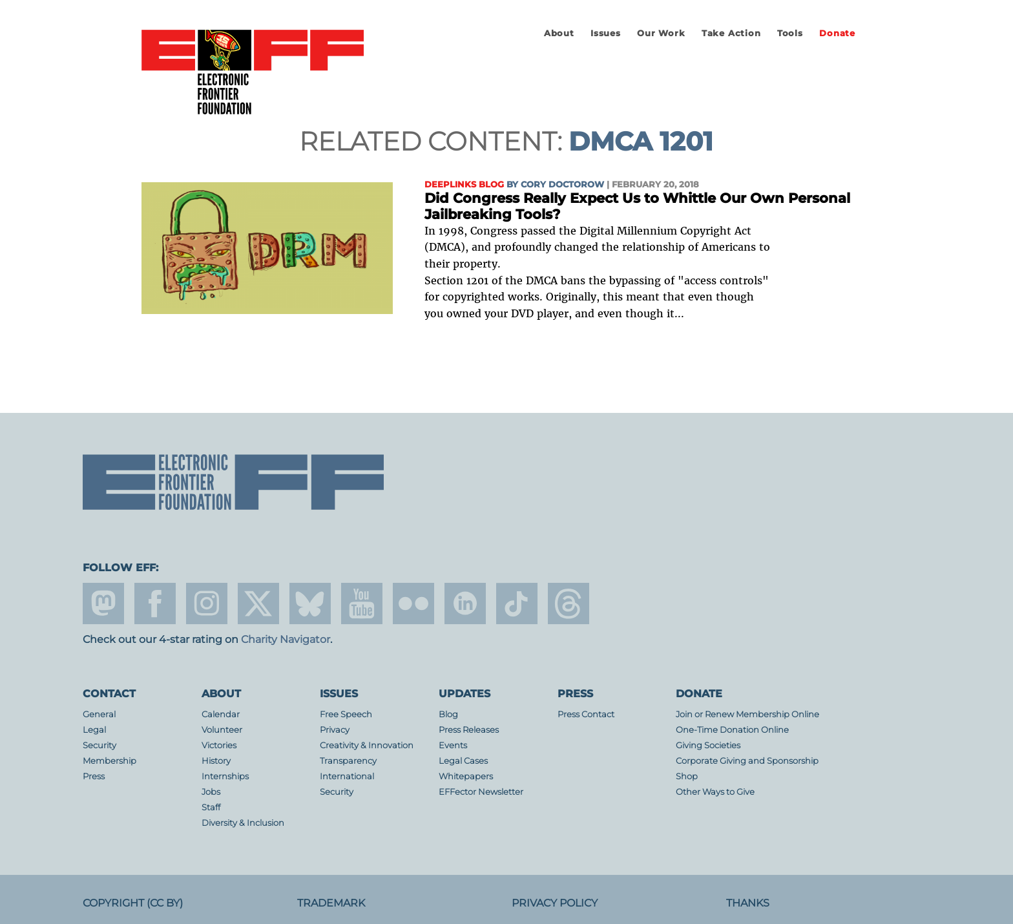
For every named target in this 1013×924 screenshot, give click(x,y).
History (216, 761)
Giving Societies (708, 745)
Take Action (731, 33)
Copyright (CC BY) (133, 903)
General (99, 714)
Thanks (747, 903)
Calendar (221, 714)
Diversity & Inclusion (243, 823)
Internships (225, 776)
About (559, 33)
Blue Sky (310, 603)
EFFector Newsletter (481, 792)
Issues (605, 33)
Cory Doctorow (562, 184)
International (347, 776)
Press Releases (469, 730)
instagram (206, 603)
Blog (448, 714)
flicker (413, 603)
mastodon (103, 603)
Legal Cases (463, 761)
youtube (361, 603)
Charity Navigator (285, 639)
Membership (109, 761)
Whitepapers (466, 776)
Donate (837, 33)
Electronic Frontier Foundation (252, 73)
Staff (211, 807)
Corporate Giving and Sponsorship (747, 761)
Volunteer (222, 730)
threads (568, 603)
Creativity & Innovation (366, 745)
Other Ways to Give (715, 792)
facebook (155, 603)
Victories (219, 745)
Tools (790, 33)
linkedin (465, 603)
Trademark (331, 903)
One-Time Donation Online (732, 730)
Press (94, 776)
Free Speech (346, 714)
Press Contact (586, 714)
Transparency (348, 761)
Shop (687, 776)
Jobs (211, 792)
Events (453, 745)
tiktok (517, 603)
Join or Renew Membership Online (747, 714)
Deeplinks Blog (464, 184)
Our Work (661, 33)
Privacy (335, 730)
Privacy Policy (555, 903)
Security (99, 745)
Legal (94, 730)
